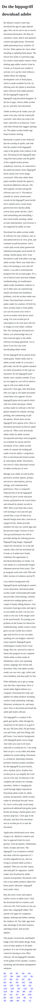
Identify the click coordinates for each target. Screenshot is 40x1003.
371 (30, 1000)
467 (11, 982)
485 (25, 997)
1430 (29, 994)
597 (17, 994)
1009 (18, 976)
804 (11, 976)
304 (18, 991)
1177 (5, 976)
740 (11, 973)
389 (29, 979)
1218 (18, 997)
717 (5, 979)
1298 (11, 985)
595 (5, 1000)
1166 (30, 982)
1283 (11, 997)
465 (11, 991)
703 (17, 979)
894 (11, 979)
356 (23, 994)
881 (5, 973)
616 (5, 985)
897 (17, 973)
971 (31, 997)
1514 (5, 991)
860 (24, 991)
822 (30, 985)
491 (31, 976)
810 (5, 982)
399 (23, 973)
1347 (30, 991)
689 (18, 1000)
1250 (12, 988)
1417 (23, 982)
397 (5, 994)
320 (18, 988)
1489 (11, 1000)
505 (18, 985)
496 (24, 985)
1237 (25, 976)
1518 (5, 988)
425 (24, 1000)
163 (11, 994)
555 (23, 979)
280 (17, 982)
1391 (25, 988)
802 (5, 997)
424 (29, 973)
